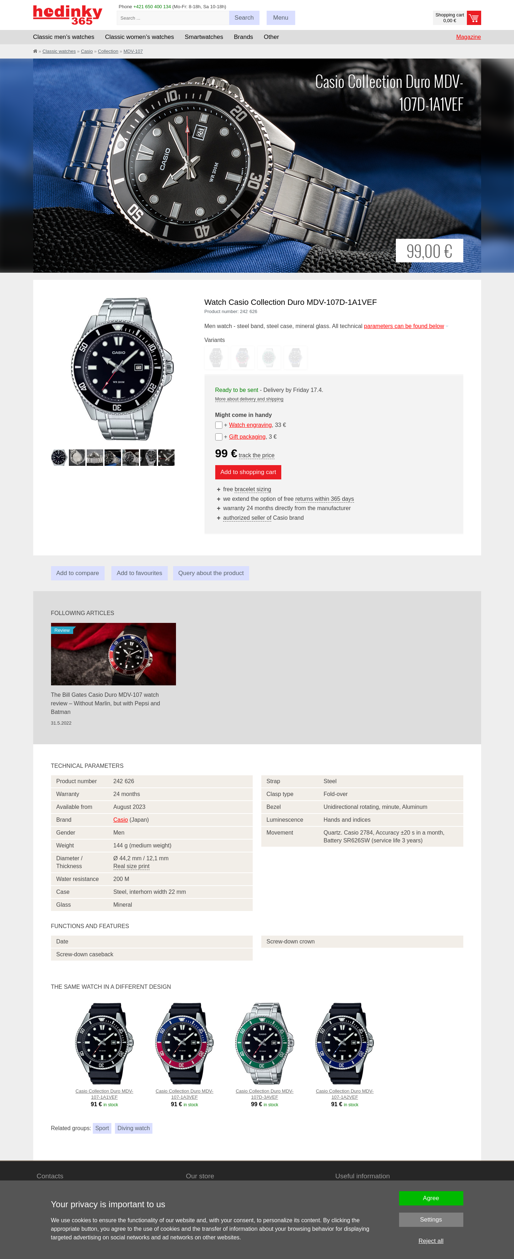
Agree (431, 1198)
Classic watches (59, 51)
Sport (102, 1128)
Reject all (431, 1241)
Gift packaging (247, 437)
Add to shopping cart (248, 472)
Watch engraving (250, 425)
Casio (87, 51)
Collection (108, 51)
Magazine (468, 37)
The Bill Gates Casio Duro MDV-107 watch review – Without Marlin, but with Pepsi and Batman (105, 703)
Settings (431, 1219)
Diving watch (133, 1128)
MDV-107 (133, 51)
